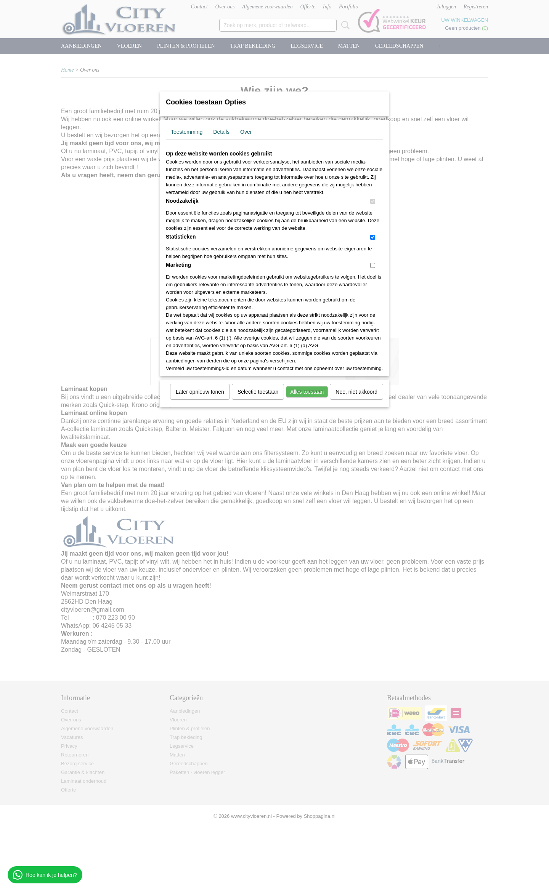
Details (221, 132)
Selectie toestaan (258, 392)
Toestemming (186, 132)
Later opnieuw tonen (200, 392)
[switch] (372, 201)
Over (246, 132)
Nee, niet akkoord (356, 392)
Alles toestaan (307, 392)
